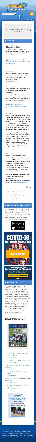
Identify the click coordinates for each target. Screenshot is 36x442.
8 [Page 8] (20, 191)
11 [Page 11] (7, 195)
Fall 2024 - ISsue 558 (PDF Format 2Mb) (17, 372)
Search (15, 14)
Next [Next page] (12, 199)
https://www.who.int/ (11, 81)
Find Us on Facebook (25, 15)
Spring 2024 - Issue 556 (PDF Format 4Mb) (18, 385)
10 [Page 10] (27, 191)
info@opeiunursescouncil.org (13, 312)
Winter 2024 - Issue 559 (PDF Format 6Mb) (18, 365)
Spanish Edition (13, 358)
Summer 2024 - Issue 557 (13, 378)
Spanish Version (11, 369)
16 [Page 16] (27, 195)
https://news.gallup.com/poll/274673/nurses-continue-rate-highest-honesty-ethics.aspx (16, 106)
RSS (30, 187)
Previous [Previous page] (14, 191)
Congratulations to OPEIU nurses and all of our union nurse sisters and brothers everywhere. (17, 90)
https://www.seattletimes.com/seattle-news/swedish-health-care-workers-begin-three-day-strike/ (18, 61)
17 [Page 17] (7, 199)
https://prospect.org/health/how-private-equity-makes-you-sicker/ (17, 181)
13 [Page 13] (15, 195)
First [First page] (8, 191)
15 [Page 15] (23, 195)
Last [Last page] (17, 199)
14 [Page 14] (19, 195)
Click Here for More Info (16, 437)
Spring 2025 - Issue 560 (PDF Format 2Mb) (18, 360)
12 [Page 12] (11, 195)
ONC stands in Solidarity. (12, 47)
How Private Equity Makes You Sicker (15, 155)
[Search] (8, 14)
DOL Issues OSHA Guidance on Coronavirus (17, 73)
